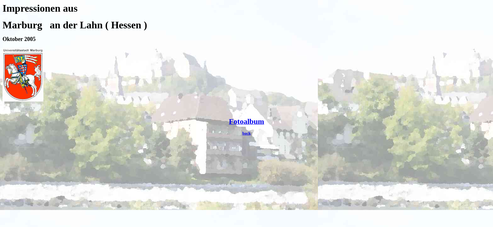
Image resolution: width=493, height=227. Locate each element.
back (246, 133)
